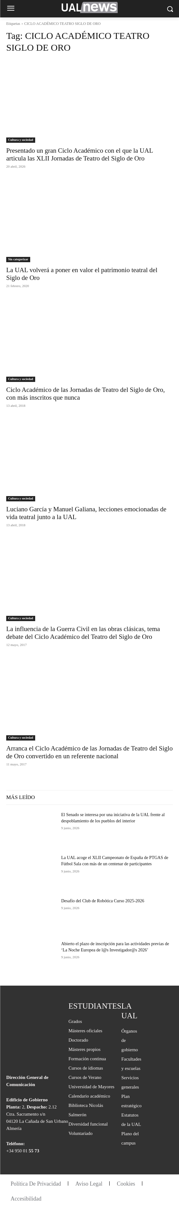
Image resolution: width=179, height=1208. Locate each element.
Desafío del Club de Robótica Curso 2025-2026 (102, 901)
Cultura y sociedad (20, 140)
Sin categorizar (18, 259)
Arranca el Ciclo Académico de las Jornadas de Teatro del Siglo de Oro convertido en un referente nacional (89, 752)
